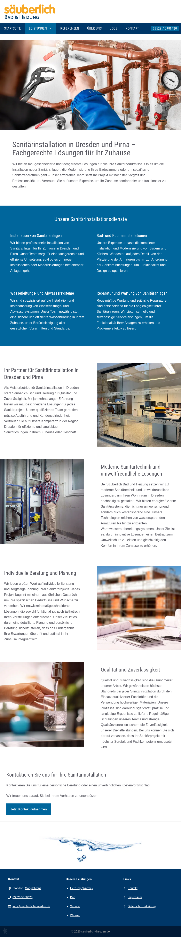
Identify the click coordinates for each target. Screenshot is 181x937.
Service (75, 906)
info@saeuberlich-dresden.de (31, 906)
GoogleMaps (33, 888)
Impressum (135, 897)
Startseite (12, 28)
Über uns (94, 28)
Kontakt (132, 28)
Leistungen (42, 28)
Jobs (113, 28)
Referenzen (69, 28)
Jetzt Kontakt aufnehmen (28, 809)
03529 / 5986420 (165, 28)
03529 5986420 (22, 897)
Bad (72, 897)
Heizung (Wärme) (81, 888)
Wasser (75, 915)
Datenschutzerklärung (142, 906)
